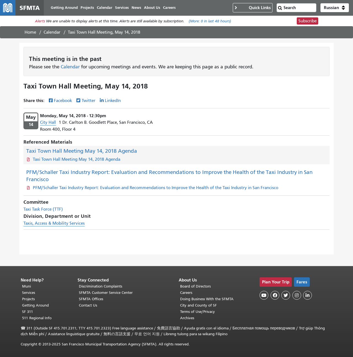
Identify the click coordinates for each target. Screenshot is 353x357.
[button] (334, 7)
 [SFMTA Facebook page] (275, 295)
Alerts (40, 21)
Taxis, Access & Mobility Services (54, 223)
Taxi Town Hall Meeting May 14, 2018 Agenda (81, 151)
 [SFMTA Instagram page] (297, 295)
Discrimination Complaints (100, 286)
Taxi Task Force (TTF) (43, 209)
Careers (186, 292)
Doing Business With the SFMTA (207, 299)
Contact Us (88, 305)
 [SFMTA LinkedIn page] (307, 295)
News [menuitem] (136, 7)
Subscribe (307, 20)
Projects (28, 299)
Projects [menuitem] (87, 7)
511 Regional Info (37, 318)
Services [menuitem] (122, 7)
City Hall (48, 122)
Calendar (52, 32)
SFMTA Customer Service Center (106, 292)
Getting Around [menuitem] (64, 7)
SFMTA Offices (91, 299)
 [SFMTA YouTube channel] (263, 295)
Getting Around (35, 305)
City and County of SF (198, 305)
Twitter (88, 100)
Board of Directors (195, 286)
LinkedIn (113, 100)
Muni (26, 286)
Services (28, 292)
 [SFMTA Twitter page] (286, 295)
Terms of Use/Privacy (197, 311)
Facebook (63, 100)
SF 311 (27, 311)
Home (30, 32)
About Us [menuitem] (152, 7)
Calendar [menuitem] (104, 7)
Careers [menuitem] (169, 7)
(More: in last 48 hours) (210, 21)
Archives (187, 318)
